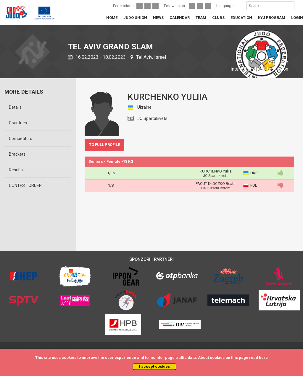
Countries (18, 123)
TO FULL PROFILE (104, 144)
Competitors (20, 138)
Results (16, 169)
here (263, 357)
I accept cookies (154, 366)
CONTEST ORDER (25, 185)
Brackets (17, 154)
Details (15, 107)
